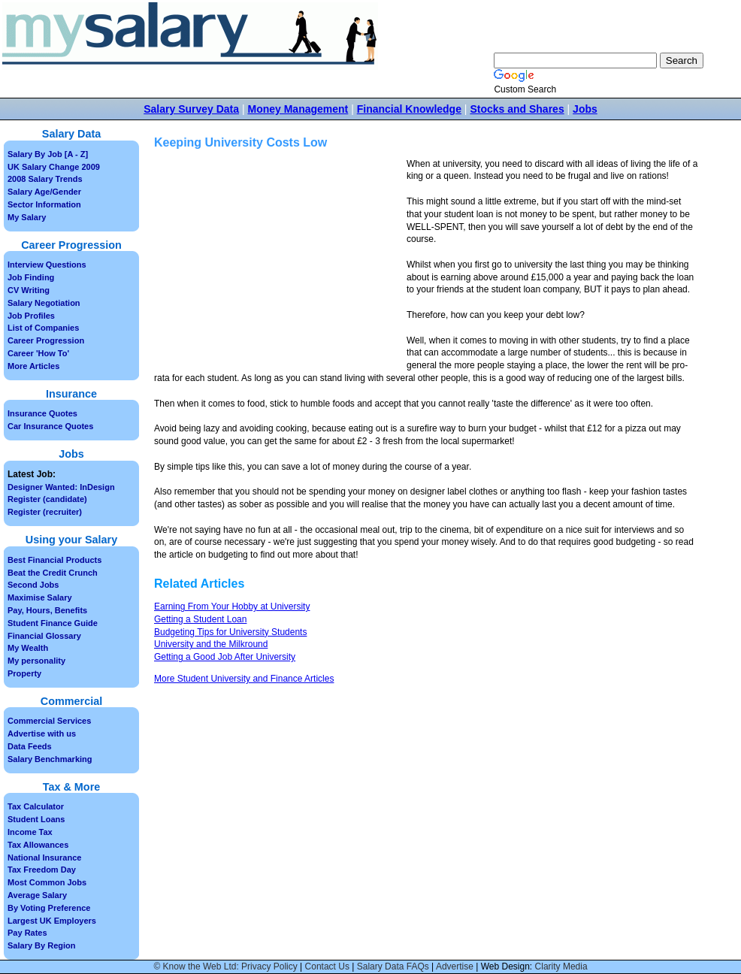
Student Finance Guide (53, 623)
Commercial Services (49, 720)
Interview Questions (47, 264)
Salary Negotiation (44, 302)
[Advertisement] (280, 263)
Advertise (454, 966)
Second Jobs (33, 584)
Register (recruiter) (45, 511)
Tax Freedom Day (42, 869)
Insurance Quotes (42, 413)
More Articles (33, 366)
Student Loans (36, 819)
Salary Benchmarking (50, 759)
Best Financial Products (54, 559)
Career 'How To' (38, 353)
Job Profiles (31, 315)
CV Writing (29, 290)
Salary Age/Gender (44, 191)
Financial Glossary (44, 635)
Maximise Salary (40, 597)
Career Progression (46, 340)
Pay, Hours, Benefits (47, 610)
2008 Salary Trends (45, 178)
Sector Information (44, 204)
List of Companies (43, 327)
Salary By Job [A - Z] (48, 154)
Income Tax (30, 831)
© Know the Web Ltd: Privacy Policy (225, 966)
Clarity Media (561, 966)
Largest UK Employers (52, 920)
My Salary (27, 217)
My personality (36, 660)
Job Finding (31, 277)
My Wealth (28, 647)
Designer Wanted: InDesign (61, 487)
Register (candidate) (47, 499)
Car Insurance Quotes (50, 426)
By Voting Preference (49, 907)
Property (24, 673)
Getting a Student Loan (200, 619)
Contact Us (327, 966)
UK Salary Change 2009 (54, 166)
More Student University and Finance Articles (244, 678)
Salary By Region (41, 945)
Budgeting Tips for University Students (230, 632)
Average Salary (37, 895)
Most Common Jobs (47, 882)
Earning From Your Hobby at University (232, 606)
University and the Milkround (211, 644)
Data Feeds (30, 746)
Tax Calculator (36, 806)
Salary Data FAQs (393, 966)
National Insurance (44, 857)
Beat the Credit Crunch (53, 572)
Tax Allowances (38, 844)
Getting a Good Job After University (224, 657)
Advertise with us (42, 733)
